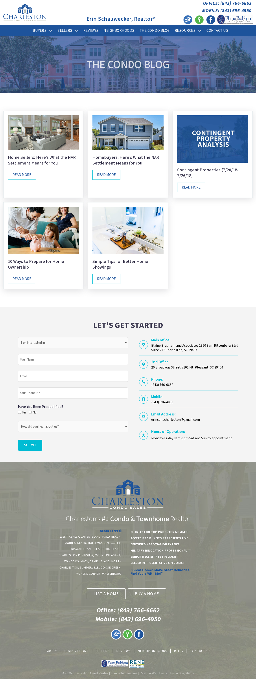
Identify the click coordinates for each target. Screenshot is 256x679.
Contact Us (217, 30)
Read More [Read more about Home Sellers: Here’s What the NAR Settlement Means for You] (22, 175)
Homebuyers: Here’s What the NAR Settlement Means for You (125, 160)
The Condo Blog (155, 30)
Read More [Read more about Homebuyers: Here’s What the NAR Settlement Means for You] (106, 175)
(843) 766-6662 (128, 610)
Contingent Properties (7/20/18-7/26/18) (208, 173)
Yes (24, 412)
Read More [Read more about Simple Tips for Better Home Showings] (106, 279)
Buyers (42, 31)
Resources (188, 31)
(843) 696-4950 (128, 619)
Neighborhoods (118, 30)
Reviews (91, 30)
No (34, 412)
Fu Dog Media (184, 673)
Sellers (67, 31)
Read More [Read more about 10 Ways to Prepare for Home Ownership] (22, 279)
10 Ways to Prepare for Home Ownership (36, 264)
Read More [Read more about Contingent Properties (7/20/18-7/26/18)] (191, 187)
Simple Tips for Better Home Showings (120, 264)
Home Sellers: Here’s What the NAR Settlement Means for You (42, 160)
